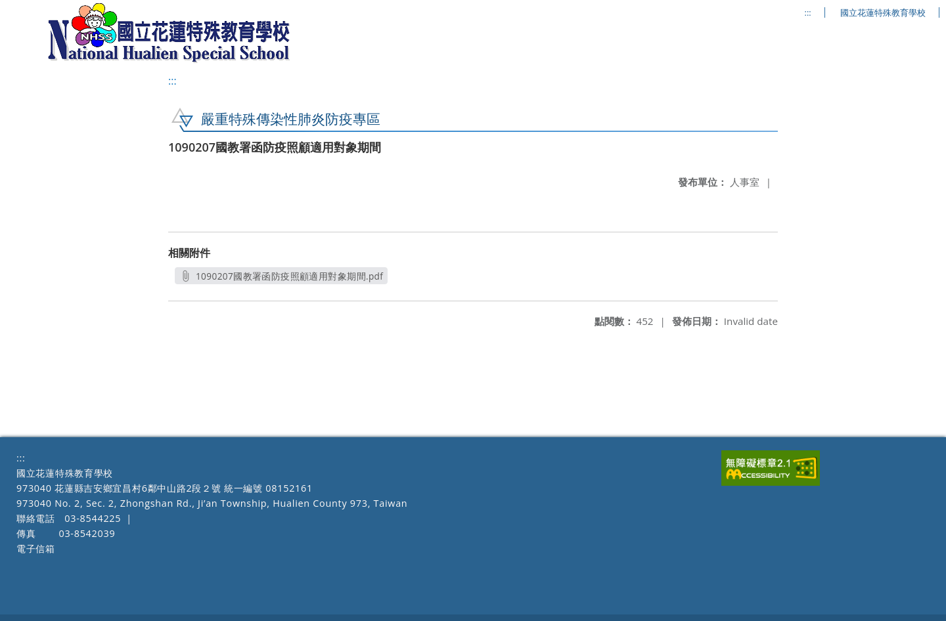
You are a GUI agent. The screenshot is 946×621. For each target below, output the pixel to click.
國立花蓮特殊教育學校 (883, 12)
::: (808, 12)
